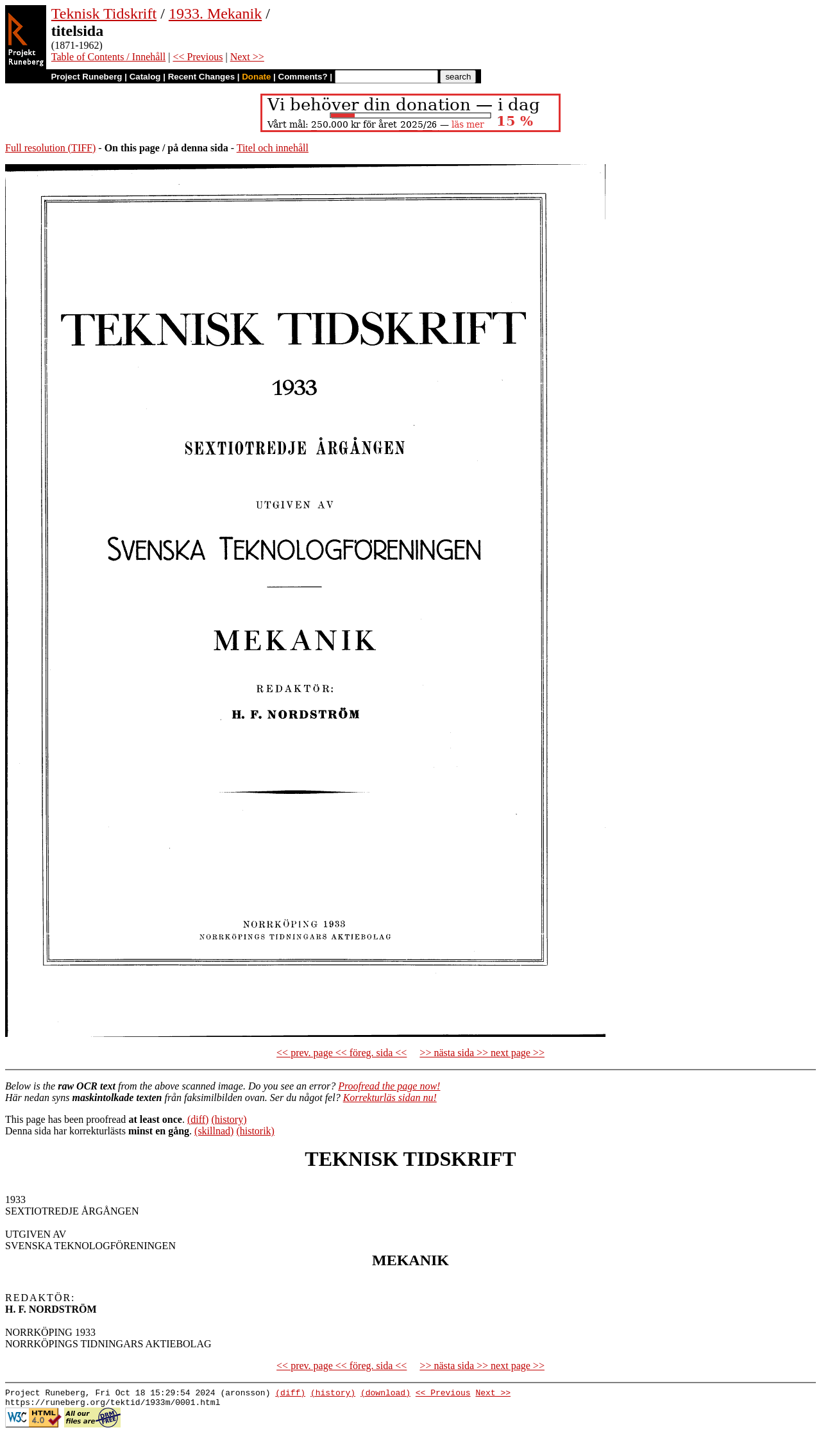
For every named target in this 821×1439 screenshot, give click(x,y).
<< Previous (198, 56)
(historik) (255, 1130)
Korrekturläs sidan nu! (390, 1097)
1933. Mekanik (215, 13)
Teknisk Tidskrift (104, 13)
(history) (228, 1119)
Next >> (247, 56)
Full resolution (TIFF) (50, 147)
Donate (256, 76)
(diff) (197, 1119)
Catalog (145, 76)
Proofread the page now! (389, 1086)
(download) (385, 1394)
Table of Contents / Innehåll (108, 56)
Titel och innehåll (273, 147)
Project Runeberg (86, 76)
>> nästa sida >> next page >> (482, 1052)
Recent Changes (201, 76)
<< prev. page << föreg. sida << (341, 1052)
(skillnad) (213, 1130)
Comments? (303, 76)
